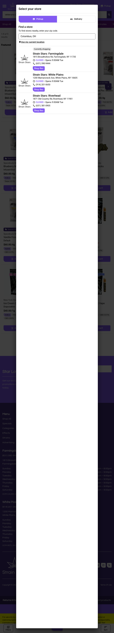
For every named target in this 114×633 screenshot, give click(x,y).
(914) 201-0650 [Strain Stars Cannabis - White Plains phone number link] (41, 84)
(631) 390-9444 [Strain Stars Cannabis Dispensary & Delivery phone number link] (41, 63)
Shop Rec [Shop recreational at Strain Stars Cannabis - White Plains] (39, 89)
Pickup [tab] (38, 19)
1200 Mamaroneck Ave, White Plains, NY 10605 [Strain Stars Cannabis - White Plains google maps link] (55, 78)
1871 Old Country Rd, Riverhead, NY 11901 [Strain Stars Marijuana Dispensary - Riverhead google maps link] (53, 99)
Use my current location (32, 42)
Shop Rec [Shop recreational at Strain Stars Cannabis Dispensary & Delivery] (39, 68)
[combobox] (54, 36)
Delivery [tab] (76, 19)
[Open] (93, 36)
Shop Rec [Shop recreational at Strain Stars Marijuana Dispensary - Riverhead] (39, 110)
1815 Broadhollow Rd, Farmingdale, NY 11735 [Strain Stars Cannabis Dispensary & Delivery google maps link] (54, 57)
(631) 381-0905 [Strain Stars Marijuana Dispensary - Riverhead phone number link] (41, 105)
